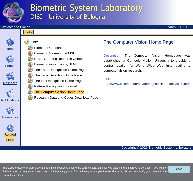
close (179, 169)
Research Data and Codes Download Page (66, 97)
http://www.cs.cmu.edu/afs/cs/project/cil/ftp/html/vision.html (147, 84)
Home (10, 49)
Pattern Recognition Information (57, 86)
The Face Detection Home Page (58, 75)
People (10, 66)
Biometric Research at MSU (54, 53)
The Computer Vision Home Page (59, 92)
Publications (10, 100)
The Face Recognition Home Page (59, 70)
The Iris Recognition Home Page (58, 81)
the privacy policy (62, 171)
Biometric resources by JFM (55, 64)
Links (28, 32)
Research (10, 83)
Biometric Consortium (50, 48)
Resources (10, 117)
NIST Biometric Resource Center (58, 59)
